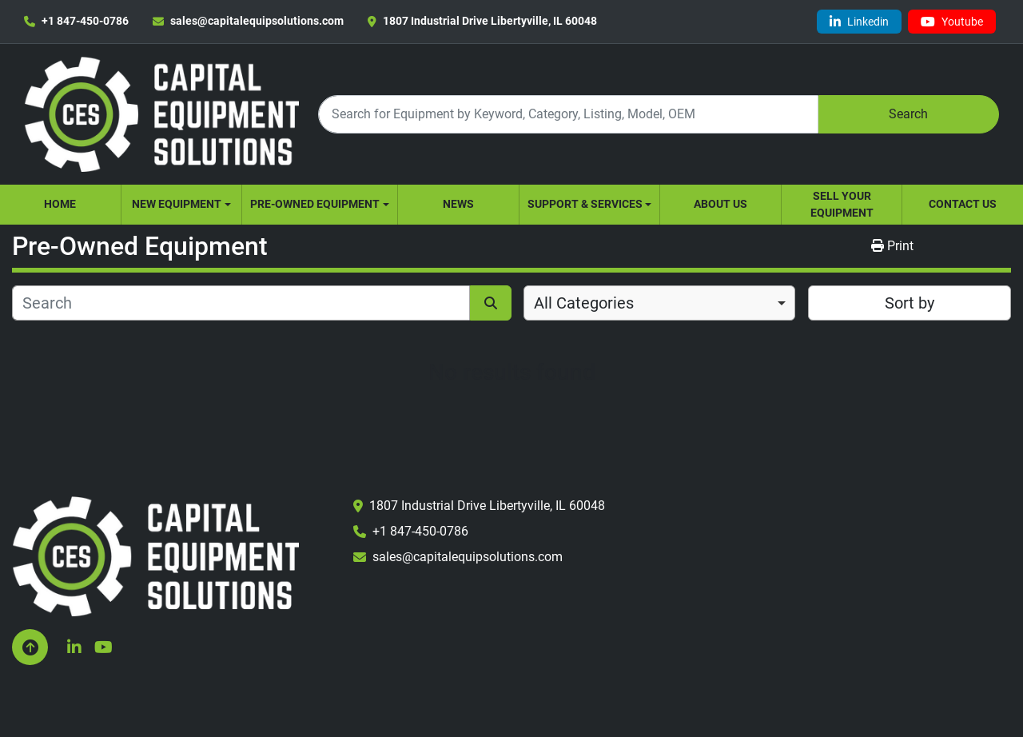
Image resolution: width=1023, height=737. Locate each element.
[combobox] (659, 303)
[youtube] (952, 22)
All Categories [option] (584, 303)
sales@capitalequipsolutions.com (257, 20)
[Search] (568, 114)
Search (908, 114)
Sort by (909, 303)
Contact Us (963, 203)
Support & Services (585, 203)
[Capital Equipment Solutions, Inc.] (155, 555)
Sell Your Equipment (842, 204)
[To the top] (30, 647)
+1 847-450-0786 (85, 20)
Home (60, 203)
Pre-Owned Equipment (315, 203)
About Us (720, 203)
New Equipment (176, 203)
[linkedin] (859, 22)
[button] (181, 205)
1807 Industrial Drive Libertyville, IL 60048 (490, 20)
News (458, 203)
